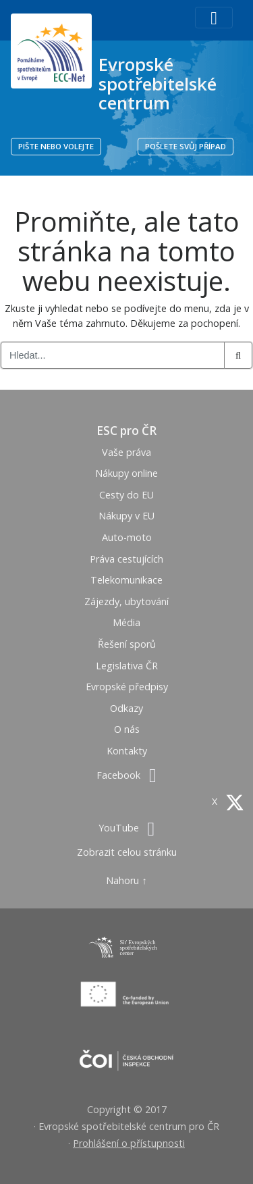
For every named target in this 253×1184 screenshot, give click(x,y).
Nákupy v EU (126, 515)
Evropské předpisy (127, 686)
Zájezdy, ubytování (126, 601)
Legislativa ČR (127, 665)
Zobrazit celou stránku (127, 852)
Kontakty (127, 750)
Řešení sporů (127, 644)
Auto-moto (127, 537)
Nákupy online (126, 473)
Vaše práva (126, 452)
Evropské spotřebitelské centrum (158, 83)
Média (126, 622)
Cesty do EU (126, 494)
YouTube (126, 827)
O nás (127, 729)
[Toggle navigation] (214, 17)
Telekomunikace (126, 579)
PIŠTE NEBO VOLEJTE (56, 146)
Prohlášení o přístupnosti (129, 1143)
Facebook (126, 775)
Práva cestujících (126, 558)
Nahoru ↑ (126, 880)
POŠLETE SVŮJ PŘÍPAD (185, 146)
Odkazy (126, 708)
